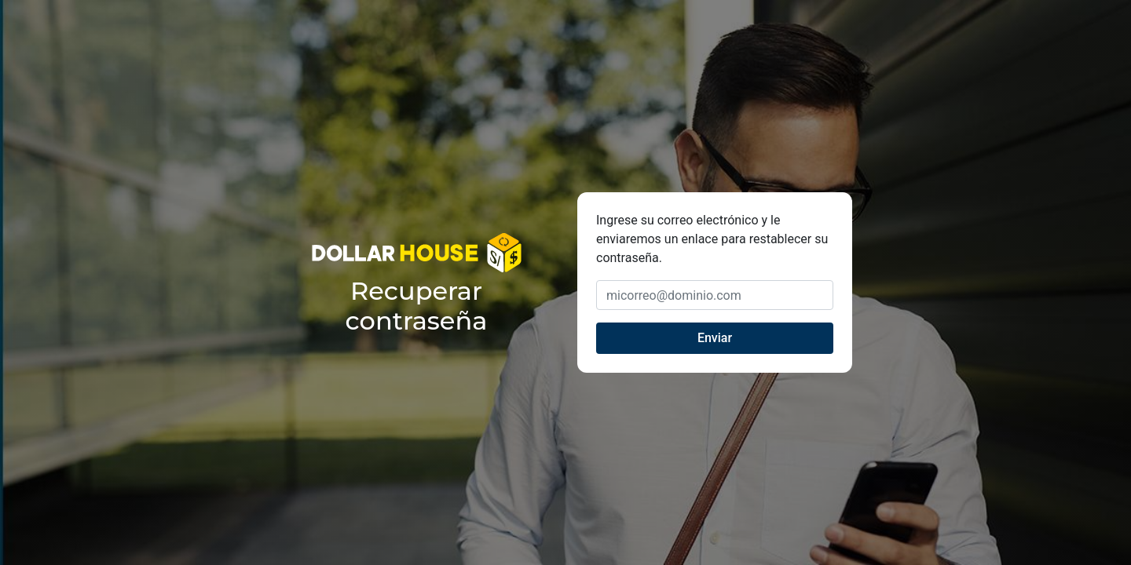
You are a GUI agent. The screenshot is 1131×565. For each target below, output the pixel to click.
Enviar (714, 337)
